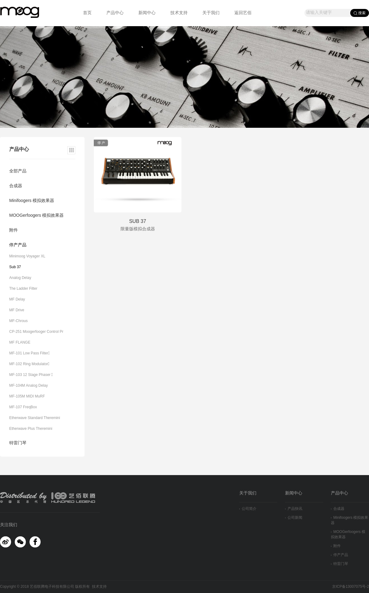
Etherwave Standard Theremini (34, 418)
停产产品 (17, 245)
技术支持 (179, 13)
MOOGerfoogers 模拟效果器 (36, 215)
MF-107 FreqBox (23, 407)
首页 (87, 13)
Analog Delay (20, 278)
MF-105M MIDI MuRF (27, 396)
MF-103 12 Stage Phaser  (31, 375)
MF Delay (17, 299)
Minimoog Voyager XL (27, 256)
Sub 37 (15, 267)
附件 (13, 230)
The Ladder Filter (23, 289)
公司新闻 (293, 518)
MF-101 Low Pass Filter (29, 353)
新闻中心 (147, 13)
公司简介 (247, 509)
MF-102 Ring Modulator (29, 364)
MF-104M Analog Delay (28, 386)
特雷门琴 (17, 443)
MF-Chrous (18, 321)
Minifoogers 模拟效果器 (31, 201)
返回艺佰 (243, 13)
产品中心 (115, 13)
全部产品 (17, 171)
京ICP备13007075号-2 (350, 587)
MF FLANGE (19, 343)
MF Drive (16, 310)
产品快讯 (293, 509)
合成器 (15, 186)
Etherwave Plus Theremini (30, 429)
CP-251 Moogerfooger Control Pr (36, 332)
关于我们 (211, 13)
